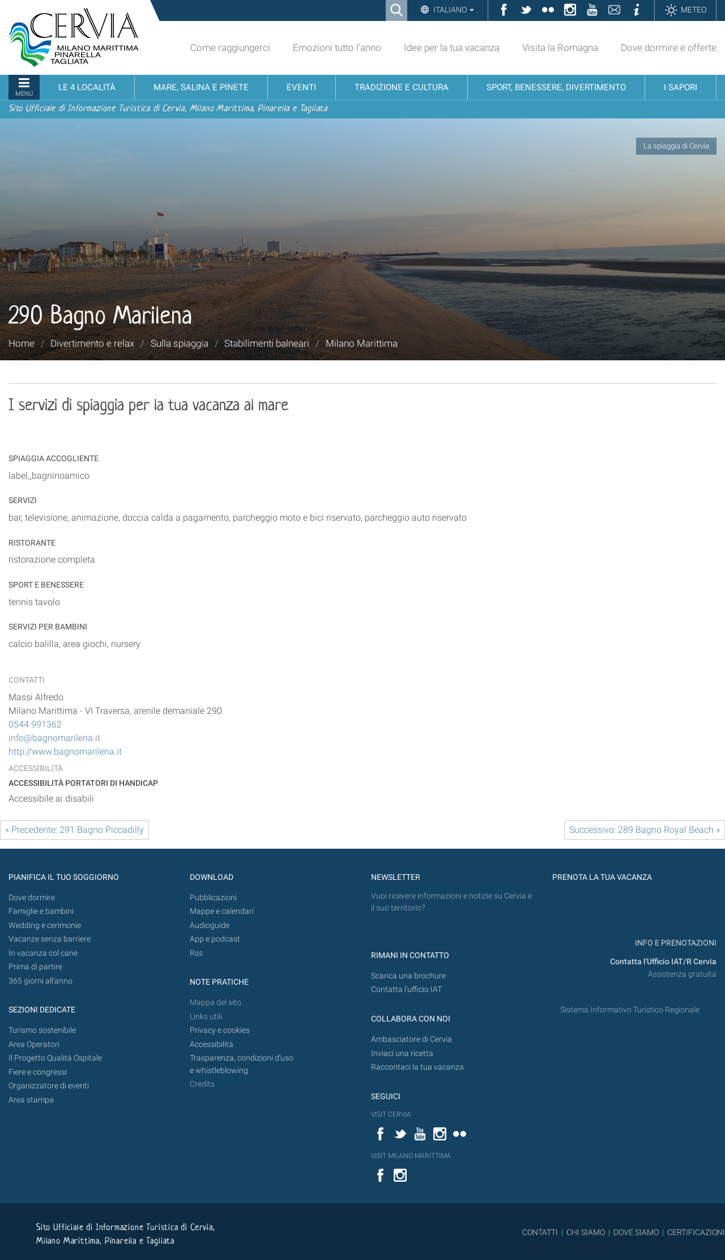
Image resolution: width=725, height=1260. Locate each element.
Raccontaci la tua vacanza (417, 1067)
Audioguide (209, 925)
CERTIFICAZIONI (696, 1232)
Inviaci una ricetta (402, 1053)
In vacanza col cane (43, 953)
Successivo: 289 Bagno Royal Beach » (644, 829)
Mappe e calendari (222, 911)
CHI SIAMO (585, 1232)
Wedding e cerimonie (44, 925)
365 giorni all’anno (40, 981)
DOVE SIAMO (635, 1232)
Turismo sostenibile (42, 1030)
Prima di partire (35, 967)
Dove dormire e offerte (669, 47)
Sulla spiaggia (179, 343)
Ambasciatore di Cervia (411, 1039)
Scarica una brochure (408, 976)
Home (21, 343)
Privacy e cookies (220, 1030)
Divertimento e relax (92, 343)
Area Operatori (33, 1044)
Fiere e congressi (37, 1072)
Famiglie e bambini (41, 911)
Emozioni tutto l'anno (337, 47)
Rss (196, 953)
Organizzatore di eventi (48, 1086)
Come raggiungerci (230, 47)
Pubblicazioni (213, 898)
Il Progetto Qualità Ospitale (55, 1058)
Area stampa (31, 1100)
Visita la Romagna (560, 47)
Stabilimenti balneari (266, 343)
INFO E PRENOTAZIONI (675, 943)
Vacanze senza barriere (49, 939)
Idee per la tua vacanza (452, 47)
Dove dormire (31, 898)
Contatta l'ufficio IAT (406, 989)
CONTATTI (540, 1232)
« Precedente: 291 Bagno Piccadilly (74, 829)
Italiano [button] (453, 9)
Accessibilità (211, 1044)
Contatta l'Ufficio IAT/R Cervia (663, 962)
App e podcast (215, 939)
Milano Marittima (362, 343)
